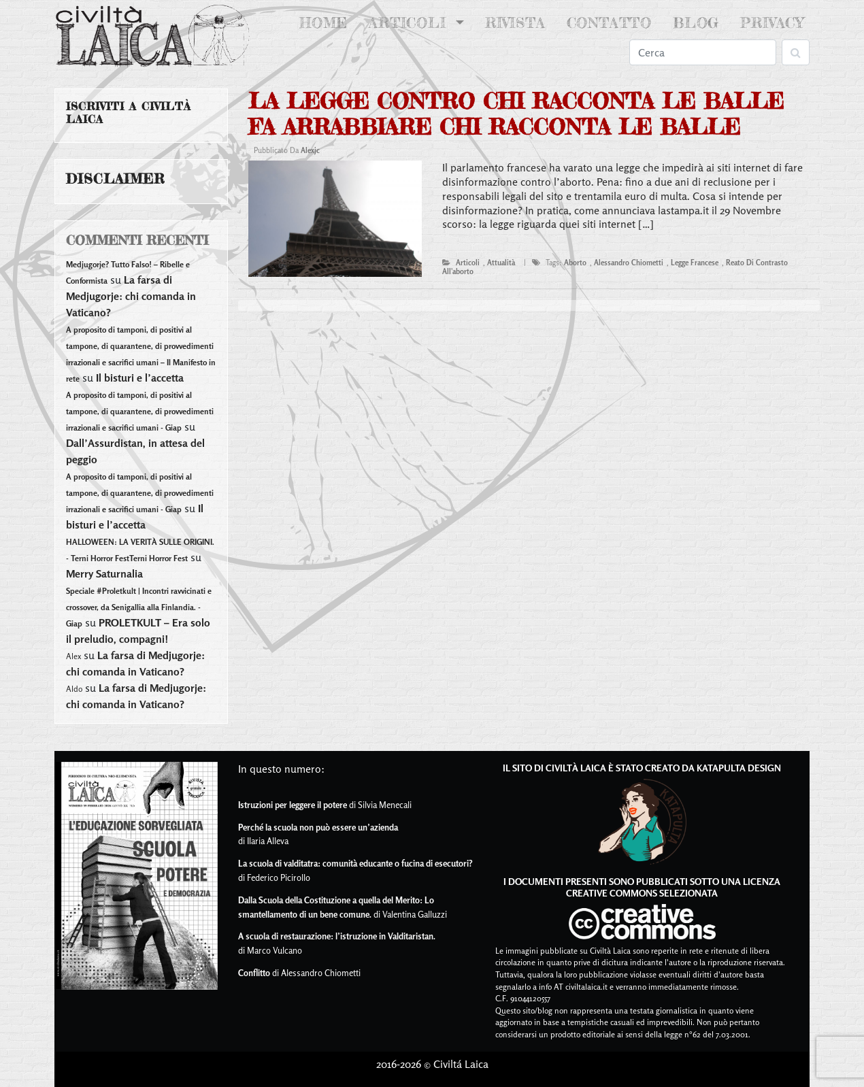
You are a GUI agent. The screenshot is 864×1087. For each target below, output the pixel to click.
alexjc (310, 150)
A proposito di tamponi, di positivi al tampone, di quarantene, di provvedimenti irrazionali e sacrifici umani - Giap (140, 411)
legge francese (694, 262)
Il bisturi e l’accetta (140, 377)
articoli (468, 262)
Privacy (772, 22)
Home (326, 21)
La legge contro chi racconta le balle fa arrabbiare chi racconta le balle (516, 114)
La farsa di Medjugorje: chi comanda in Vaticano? (131, 296)
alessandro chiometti (628, 262)
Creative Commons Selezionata (642, 893)
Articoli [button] (410, 22)
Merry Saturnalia (104, 573)
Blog (696, 22)
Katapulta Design (739, 767)
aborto (575, 262)
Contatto (609, 22)
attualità (501, 262)
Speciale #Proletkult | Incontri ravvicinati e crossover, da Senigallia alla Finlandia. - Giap (139, 607)
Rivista (515, 22)
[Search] (702, 52)
